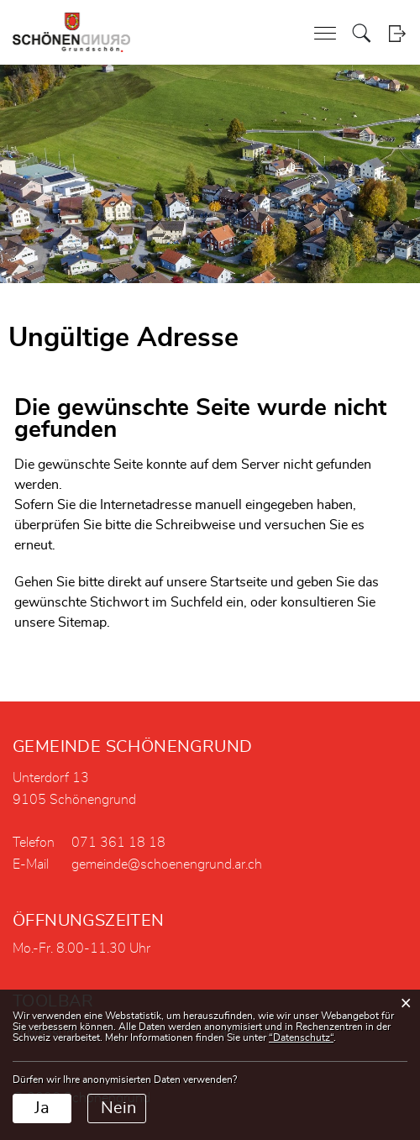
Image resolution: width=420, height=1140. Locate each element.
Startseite (238, 582)
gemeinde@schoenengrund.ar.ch (166, 864)
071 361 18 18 (118, 842)
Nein (118, 1108)
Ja (42, 1108)
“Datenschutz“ (301, 1037)
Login (396, 33)
